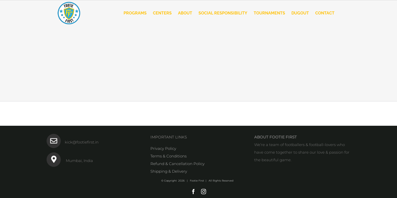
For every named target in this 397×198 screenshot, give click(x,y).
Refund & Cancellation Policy (177, 163)
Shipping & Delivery (168, 171)
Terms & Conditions (168, 156)
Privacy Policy (163, 148)
